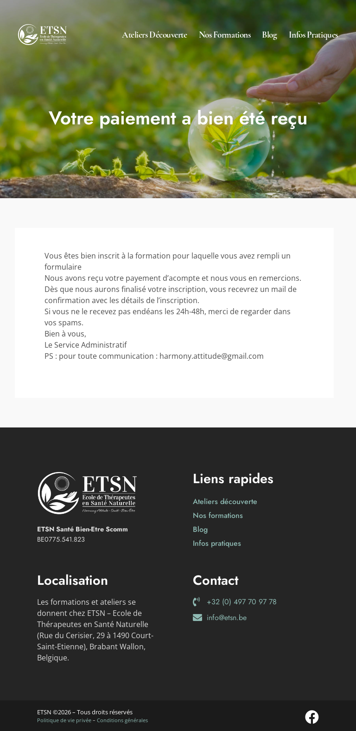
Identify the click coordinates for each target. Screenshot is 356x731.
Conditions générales (122, 720)
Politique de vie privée (64, 720)
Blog (269, 34)
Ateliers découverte (154, 34)
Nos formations (225, 34)
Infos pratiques (313, 34)
